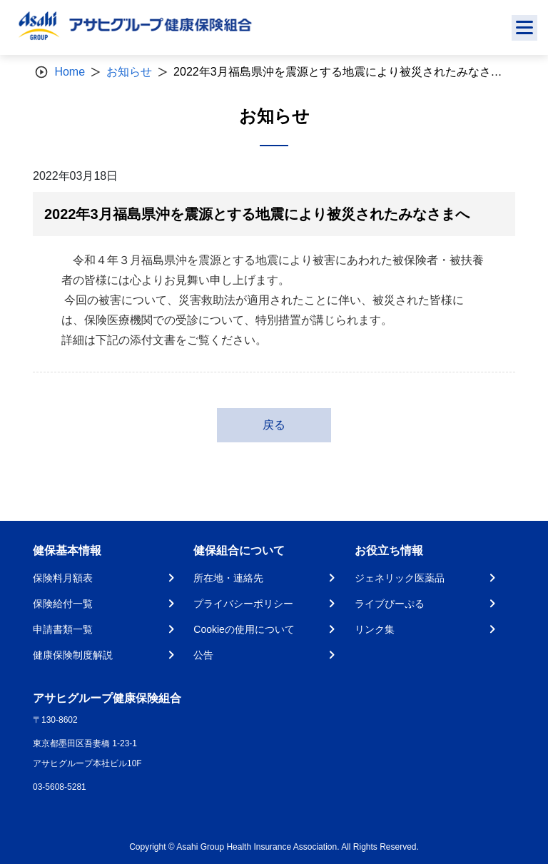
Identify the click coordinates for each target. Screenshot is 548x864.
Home (69, 72)
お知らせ (129, 72)
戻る (274, 425)
